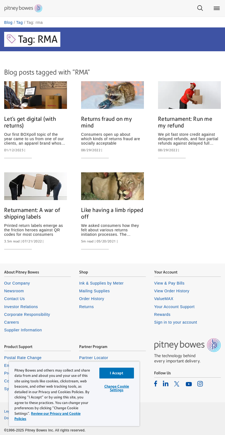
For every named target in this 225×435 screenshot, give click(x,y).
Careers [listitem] (11, 322)
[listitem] (155, 383)
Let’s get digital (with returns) (30, 122)
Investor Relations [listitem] (21, 306)
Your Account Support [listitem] (174, 306)
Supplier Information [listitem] (23, 330)
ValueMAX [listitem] (164, 298)
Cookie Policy (125, 418)
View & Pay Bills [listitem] (169, 283)
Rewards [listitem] (162, 314)
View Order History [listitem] (171, 291)
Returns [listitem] (86, 306)
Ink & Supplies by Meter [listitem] (101, 283)
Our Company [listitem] (17, 283)
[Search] (200, 8)
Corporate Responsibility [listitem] (27, 314)
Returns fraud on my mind (106, 122)
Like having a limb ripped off (112, 213)
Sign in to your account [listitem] (175, 322)
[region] (74, 393)
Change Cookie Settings (116, 388)
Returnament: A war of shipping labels (32, 213)
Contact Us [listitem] (14, 298)
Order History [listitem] (91, 298)
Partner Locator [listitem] (93, 357)
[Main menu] (216, 8)
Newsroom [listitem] (14, 291)
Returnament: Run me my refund (185, 122)
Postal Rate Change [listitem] (23, 357)
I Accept (116, 373)
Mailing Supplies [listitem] (94, 291)
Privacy (120, 411)
